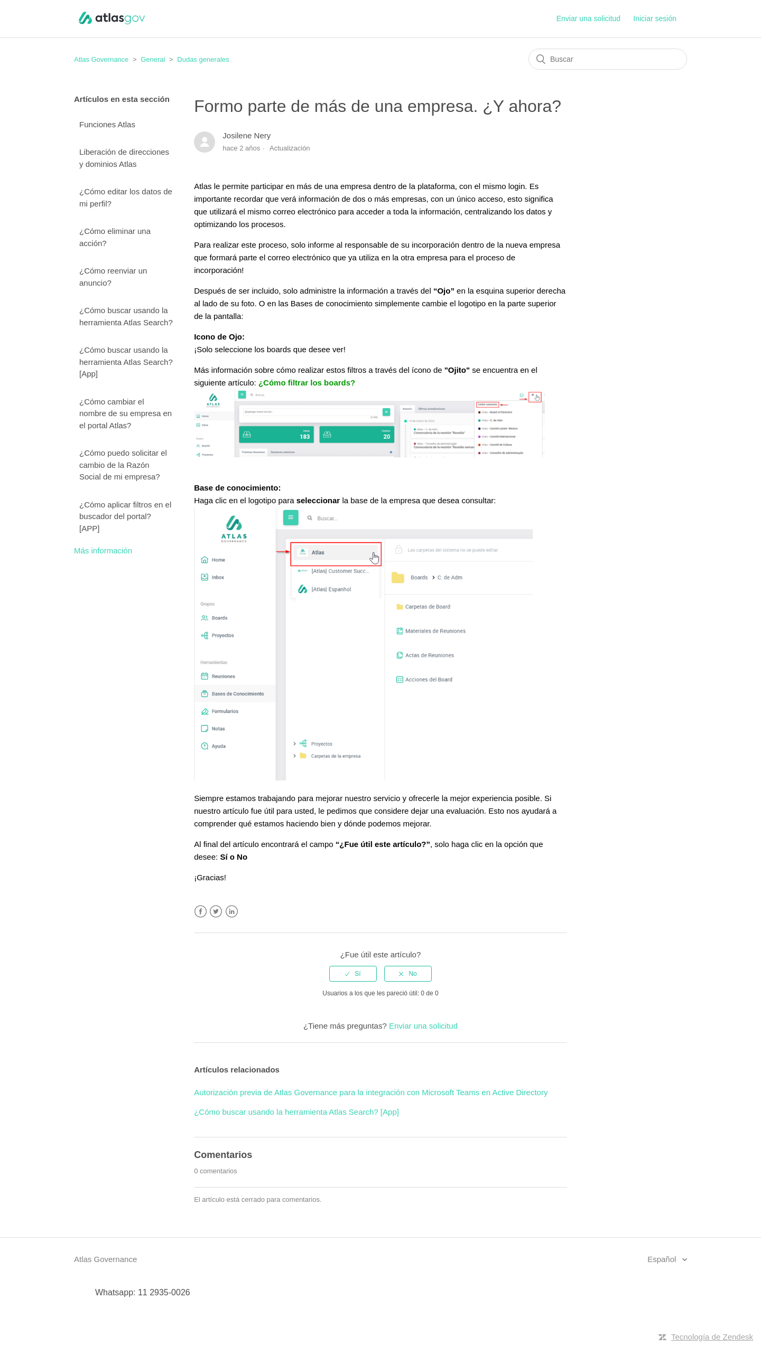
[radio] (353, 974)
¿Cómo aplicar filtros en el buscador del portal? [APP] (125, 516)
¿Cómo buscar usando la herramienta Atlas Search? (126, 316)
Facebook (200, 911)
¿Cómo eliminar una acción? (115, 237)
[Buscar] (607, 59)
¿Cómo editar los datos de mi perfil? (125, 197)
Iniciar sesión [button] (654, 18)
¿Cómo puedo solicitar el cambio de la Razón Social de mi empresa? (123, 464)
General (153, 59)
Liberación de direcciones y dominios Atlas (124, 157)
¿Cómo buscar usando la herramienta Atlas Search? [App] (126, 361)
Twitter (215, 911)
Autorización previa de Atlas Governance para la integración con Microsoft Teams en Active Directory (370, 1092)
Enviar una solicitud (588, 18)
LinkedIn (231, 911)
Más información (103, 550)
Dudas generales (203, 59)
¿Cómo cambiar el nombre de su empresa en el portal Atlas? (125, 413)
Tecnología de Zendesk (712, 1336)
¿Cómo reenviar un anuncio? (113, 276)
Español (662, 1259)
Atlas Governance (101, 59)
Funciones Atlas (107, 124)
